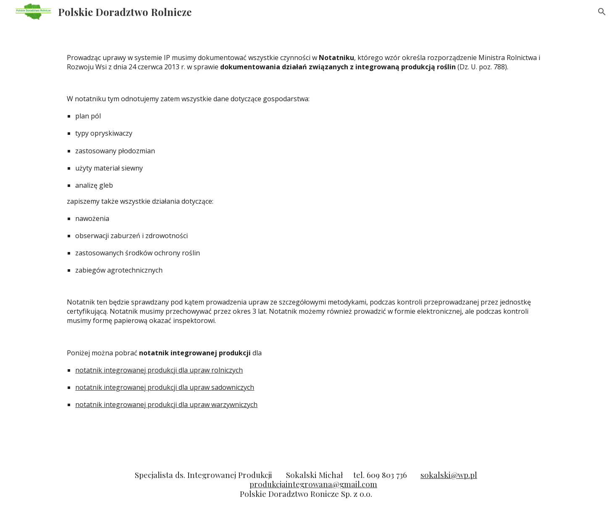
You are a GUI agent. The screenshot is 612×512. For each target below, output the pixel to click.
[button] (602, 12)
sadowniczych (232, 387)
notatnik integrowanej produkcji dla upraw (143, 387)
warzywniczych (233, 404)
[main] (305, 240)
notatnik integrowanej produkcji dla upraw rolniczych (159, 370)
